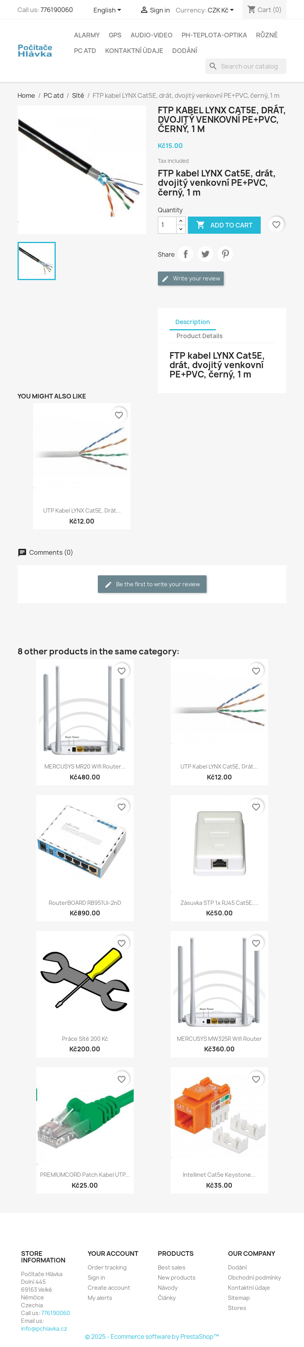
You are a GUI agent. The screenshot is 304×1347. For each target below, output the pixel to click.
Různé (267, 35)
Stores (237, 1308)
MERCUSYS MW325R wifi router (219, 1038)
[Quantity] (167, 225)
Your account (113, 1253)
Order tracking (107, 1267)
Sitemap (239, 1297)
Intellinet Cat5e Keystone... (219, 1174)
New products (177, 1277)
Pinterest (225, 254)
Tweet (205, 254)
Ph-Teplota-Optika (214, 35)
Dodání (184, 50)
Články (167, 1297)
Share (185, 254)
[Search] (245, 66)
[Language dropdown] (109, 10)
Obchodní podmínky (254, 1277)
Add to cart (224, 225)
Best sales (172, 1267)
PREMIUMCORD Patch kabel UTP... (85, 1174)
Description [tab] (192, 322)
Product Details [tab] (200, 336)
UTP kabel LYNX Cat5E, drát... (82, 510)
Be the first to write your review (152, 584)
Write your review (190, 279)
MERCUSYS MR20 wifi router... (84, 766)
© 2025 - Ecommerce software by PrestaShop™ (152, 1337)
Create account (109, 1287)
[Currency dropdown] (222, 10)
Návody (168, 1287)
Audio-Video (152, 35)
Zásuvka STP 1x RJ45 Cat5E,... (219, 902)
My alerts (100, 1297)
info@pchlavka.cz (44, 1328)
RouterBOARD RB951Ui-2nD (85, 902)
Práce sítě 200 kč (85, 1038)
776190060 (57, 9)
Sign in (96, 1277)
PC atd (85, 50)
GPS (115, 35)
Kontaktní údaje (134, 50)
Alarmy (87, 35)
